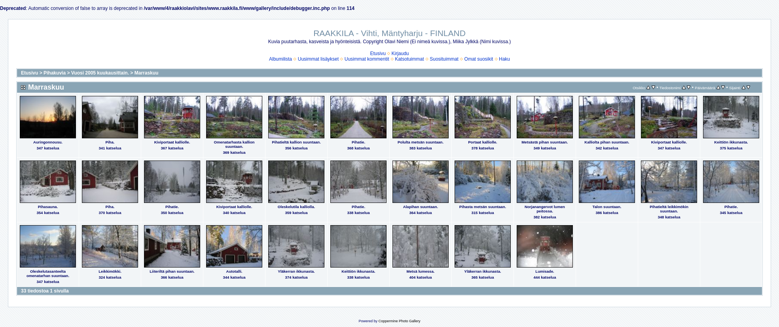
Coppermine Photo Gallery (399, 321)
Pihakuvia (55, 73)
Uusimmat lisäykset (318, 59)
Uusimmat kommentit (367, 59)
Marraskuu (147, 73)
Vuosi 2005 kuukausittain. (100, 73)
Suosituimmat (444, 59)
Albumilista (280, 59)
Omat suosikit (478, 59)
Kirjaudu (400, 53)
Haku (504, 59)
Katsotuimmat (409, 59)
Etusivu (377, 53)
